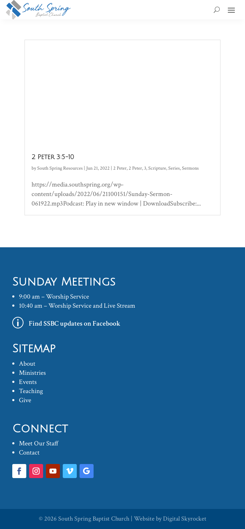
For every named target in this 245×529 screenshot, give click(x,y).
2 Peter (120, 168)
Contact (29, 452)
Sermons (190, 168)
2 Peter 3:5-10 (53, 157)
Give (25, 400)
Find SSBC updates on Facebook (75, 323)
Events (28, 382)
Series (174, 168)
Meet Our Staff (39, 443)
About (27, 363)
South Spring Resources (60, 168)
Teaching (31, 391)
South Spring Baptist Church (93, 519)
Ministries (32, 372)
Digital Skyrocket (184, 519)
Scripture (157, 168)
